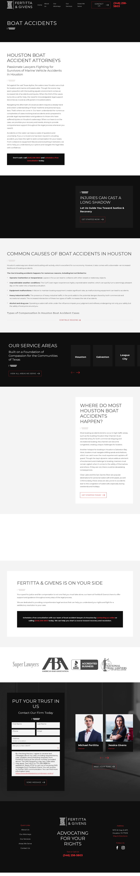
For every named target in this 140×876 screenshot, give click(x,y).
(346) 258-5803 (120, 5)
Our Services (25, 839)
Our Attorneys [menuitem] (56, 5)
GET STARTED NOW (92, 219)
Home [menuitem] (39, 5)
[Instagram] (123, 847)
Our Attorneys (25, 834)
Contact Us (102, 5)
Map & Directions (120, 836)
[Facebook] (117, 847)
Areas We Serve (25, 844)
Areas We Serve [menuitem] (81, 5)
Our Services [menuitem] (69, 5)
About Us (25, 830)
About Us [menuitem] (46, 5)
